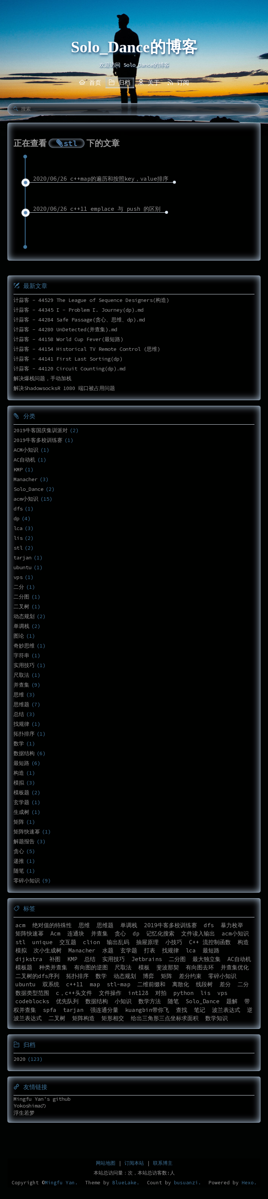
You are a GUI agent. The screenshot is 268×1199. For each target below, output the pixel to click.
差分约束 (190, 976)
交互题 (67, 942)
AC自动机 (24, 459)
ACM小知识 (26, 449)
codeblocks (32, 1001)
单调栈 (21, 626)
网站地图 (105, 1163)
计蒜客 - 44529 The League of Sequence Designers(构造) (91, 300)
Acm (55, 933)
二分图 (21, 596)
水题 (108, 950)
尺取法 (21, 675)
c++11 (74, 984)
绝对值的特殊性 (52, 925)
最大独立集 (206, 959)
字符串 (21, 655)
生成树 (21, 812)
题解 (232, 1001)
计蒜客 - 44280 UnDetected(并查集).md (65, 329)
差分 (225, 984)
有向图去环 (200, 967)
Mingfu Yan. (61, 1182)
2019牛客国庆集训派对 (41, 430)
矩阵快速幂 (27, 831)
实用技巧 (24, 665)
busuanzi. (186, 1182)
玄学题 (21, 802)
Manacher (26, 479)
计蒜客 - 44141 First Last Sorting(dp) (68, 358)
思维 (19, 694)
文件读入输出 (198, 933)
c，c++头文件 (74, 992)
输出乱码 (118, 942)
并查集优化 (235, 967)
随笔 (19, 870)
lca (18, 528)
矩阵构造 (83, 1018)
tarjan (23, 557)
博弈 (148, 976)
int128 (138, 992)
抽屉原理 (147, 942)
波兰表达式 (226, 1009)
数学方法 (149, 1001)
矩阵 (19, 821)
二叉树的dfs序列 (37, 976)
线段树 (204, 984)
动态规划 (24, 616)
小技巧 (173, 942)
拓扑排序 (24, 733)
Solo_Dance (29, 489)
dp (17, 518)
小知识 (123, 1001)
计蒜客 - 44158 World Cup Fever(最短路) (68, 339)
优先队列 (67, 1001)
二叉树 (21, 606)
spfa (49, 1009)
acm (20, 925)
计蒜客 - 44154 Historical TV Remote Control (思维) (87, 349)
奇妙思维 (24, 645)
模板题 (21, 792)
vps (18, 577)
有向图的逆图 (91, 967)
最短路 (21, 763)
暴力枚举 (232, 925)
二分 (19, 587)
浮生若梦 (24, 1112)
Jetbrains (147, 959)
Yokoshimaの (30, 1105)
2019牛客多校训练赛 (38, 440)
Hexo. (248, 1182)
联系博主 (163, 1163)
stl (18, 547)
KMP (18, 469)
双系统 (50, 984)
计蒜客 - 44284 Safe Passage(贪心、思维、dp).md (79, 319)
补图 (55, 959)
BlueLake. (124, 1182)
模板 (144, 967)
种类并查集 (53, 967)
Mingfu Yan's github (42, 1098)
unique (42, 942)
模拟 (19, 782)
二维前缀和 (151, 984)
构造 (19, 772)
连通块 (75, 933)
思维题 (21, 704)
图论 (19, 635)
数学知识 (216, 1018)
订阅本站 (134, 1163)
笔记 (199, 1009)
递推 (19, 861)
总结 (19, 714)
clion (91, 942)
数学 (19, 743)
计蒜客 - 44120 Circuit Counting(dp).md (70, 368)
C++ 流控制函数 (210, 942)
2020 (20, 1059)
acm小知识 (26, 498)
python (183, 992)
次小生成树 (47, 950)
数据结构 (24, 753)
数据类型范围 (32, 992)
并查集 (21, 684)
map (95, 984)
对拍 (161, 992)
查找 (181, 1009)
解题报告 (24, 841)
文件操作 (110, 992)
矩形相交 (112, 1018)
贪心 (19, 851)
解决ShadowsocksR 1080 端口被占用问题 (64, 388)
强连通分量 (104, 1009)
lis (18, 538)
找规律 (21, 724)
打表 (149, 950)
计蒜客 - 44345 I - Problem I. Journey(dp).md (79, 309)
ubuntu (23, 567)
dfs (18, 508)
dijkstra (28, 959)
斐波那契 (167, 967)
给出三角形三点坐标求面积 (164, 1018)
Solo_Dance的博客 (134, 47)
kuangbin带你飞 (147, 1009)
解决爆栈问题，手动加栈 (42, 378)
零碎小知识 (27, 880)
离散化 (180, 984)
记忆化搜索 (160, 933)
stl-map (118, 984)
